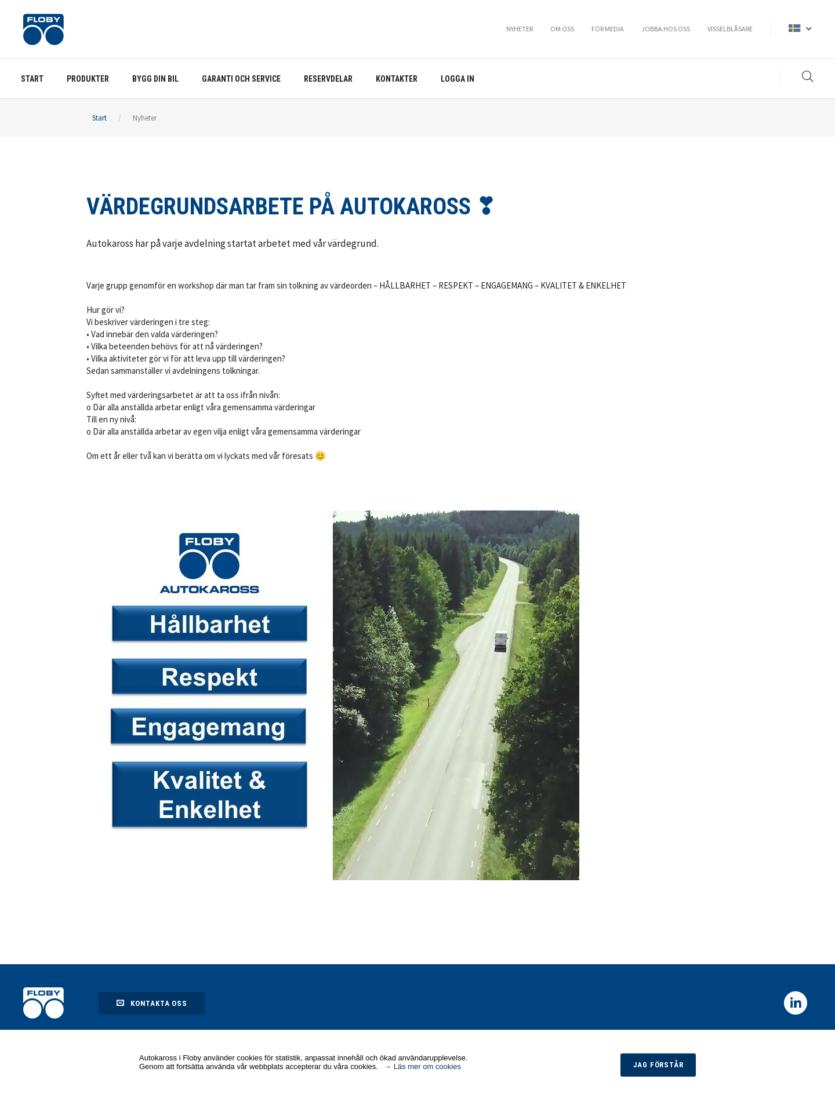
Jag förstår (658, 1064)
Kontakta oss (151, 1003)
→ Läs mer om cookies (422, 1066)
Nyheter (145, 118)
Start (99, 118)
